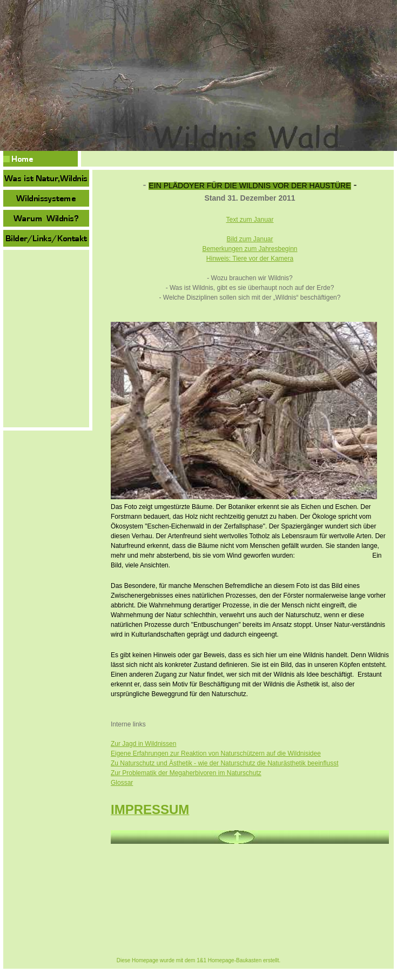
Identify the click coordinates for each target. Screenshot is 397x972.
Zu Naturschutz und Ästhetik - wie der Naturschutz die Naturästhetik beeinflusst (225, 763)
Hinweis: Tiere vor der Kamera (249, 258)
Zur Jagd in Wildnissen (143, 744)
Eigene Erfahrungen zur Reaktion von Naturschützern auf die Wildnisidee (216, 753)
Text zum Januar (249, 219)
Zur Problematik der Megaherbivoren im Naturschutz (186, 773)
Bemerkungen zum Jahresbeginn (249, 249)
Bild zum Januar (249, 239)
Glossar (122, 782)
